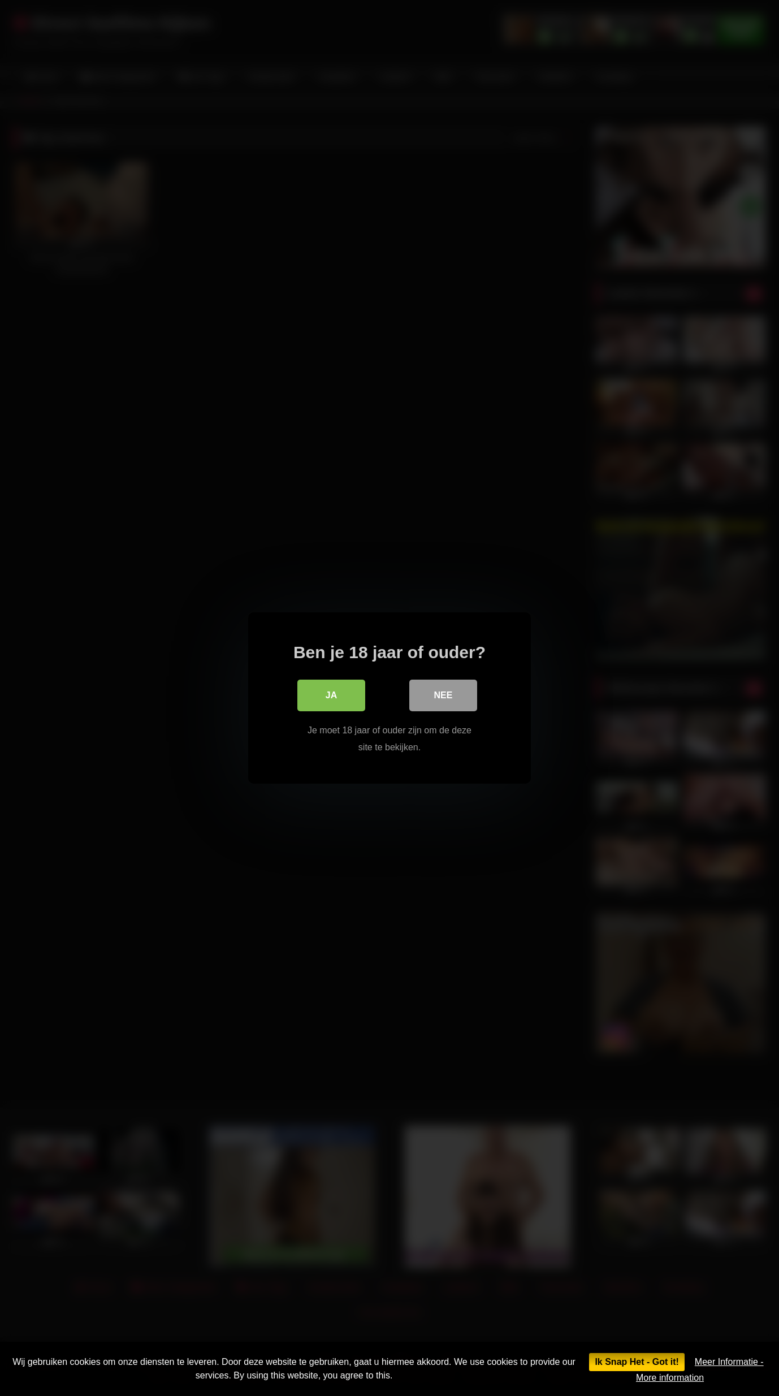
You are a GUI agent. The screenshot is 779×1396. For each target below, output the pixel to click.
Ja (331, 695)
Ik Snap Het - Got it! (636, 1362)
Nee (443, 695)
